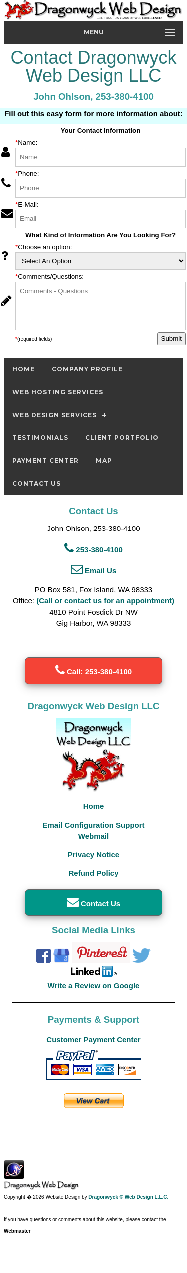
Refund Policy (93, 873)
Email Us (94, 570)
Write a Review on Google (94, 985)
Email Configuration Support (93, 825)
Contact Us (36, 483)
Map (104, 460)
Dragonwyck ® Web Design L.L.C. (128, 1197)
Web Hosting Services (57, 392)
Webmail (93, 836)
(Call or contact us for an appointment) (105, 600)
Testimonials (40, 437)
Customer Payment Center (93, 1039)
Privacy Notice (93, 854)
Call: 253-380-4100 (93, 671)
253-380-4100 (93, 549)
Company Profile (87, 369)
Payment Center (45, 460)
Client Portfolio (122, 437)
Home (23, 369)
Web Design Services (54, 415)
